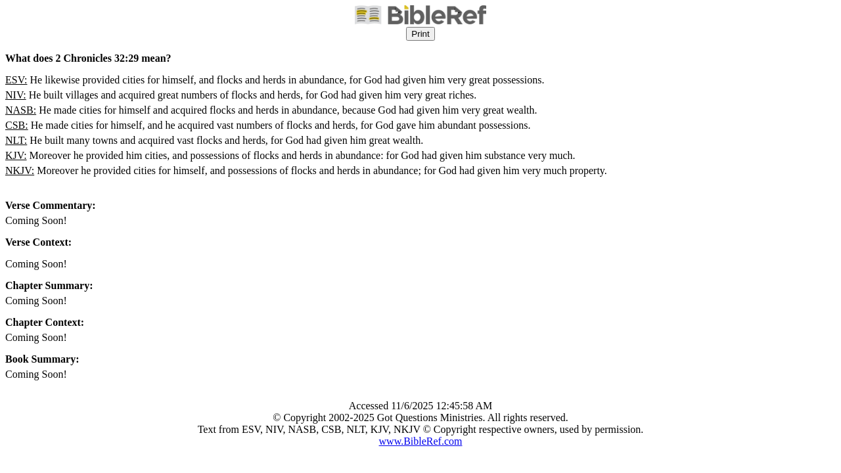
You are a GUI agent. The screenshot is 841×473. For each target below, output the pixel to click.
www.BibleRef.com (421, 441)
